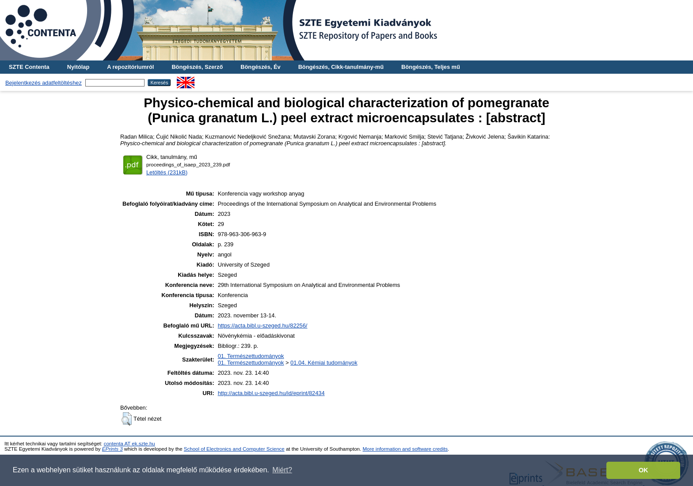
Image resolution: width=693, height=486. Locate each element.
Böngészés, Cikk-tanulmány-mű (341, 67)
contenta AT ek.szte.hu (129, 443)
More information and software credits (405, 449)
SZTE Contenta (29, 67)
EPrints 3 (112, 449)
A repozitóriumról (130, 67)
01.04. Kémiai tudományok (324, 362)
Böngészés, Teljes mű (430, 67)
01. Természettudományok (251, 356)
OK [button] (643, 470)
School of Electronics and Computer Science (234, 449)
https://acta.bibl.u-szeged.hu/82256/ (263, 325)
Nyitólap (78, 67)
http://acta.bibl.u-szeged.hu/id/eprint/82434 (271, 393)
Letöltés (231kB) (166, 172)
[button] (127, 419)
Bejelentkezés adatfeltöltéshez (43, 82)
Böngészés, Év (260, 67)
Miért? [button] (282, 470)
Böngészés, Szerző (197, 67)
